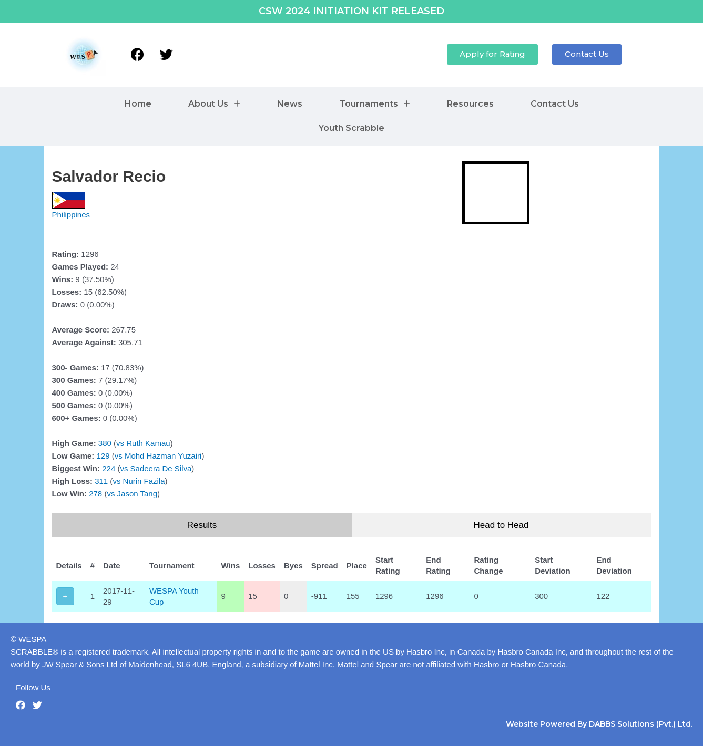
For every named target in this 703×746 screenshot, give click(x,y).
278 (95, 493)
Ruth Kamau (148, 443)
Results (202, 525)
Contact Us (555, 104)
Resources (470, 104)
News (289, 104)
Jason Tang (137, 493)
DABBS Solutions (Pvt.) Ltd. (640, 724)
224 (108, 468)
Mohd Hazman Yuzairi (163, 455)
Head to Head (501, 525)
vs (120, 443)
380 (104, 443)
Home (138, 104)
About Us (214, 104)
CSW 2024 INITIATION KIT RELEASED (351, 11)
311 (101, 480)
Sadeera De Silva (161, 468)
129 (103, 455)
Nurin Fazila (144, 480)
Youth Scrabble (351, 128)
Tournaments (374, 104)
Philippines (71, 214)
